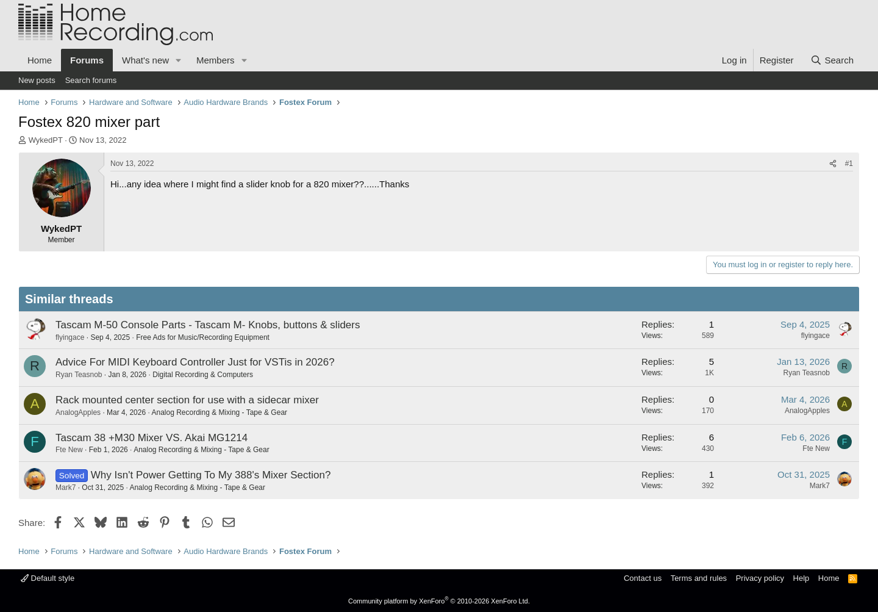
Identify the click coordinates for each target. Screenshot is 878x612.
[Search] (832, 60)
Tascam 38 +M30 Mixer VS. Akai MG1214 (151, 438)
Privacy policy (760, 578)
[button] (178, 60)
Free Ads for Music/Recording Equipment (202, 337)
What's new (145, 60)
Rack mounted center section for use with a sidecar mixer (187, 400)
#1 (849, 163)
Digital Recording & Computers (202, 374)
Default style (47, 578)
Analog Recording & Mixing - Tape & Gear (219, 412)
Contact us (643, 578)
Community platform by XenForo (439, 601)
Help (801, 578)
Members (215, 60)
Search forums (91, 80)
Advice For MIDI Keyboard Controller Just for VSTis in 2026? (195, 362)
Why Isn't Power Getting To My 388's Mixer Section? (211, 475)
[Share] (833, 164)
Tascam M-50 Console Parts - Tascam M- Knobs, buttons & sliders (207, 325)
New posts (36, 80)
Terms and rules (699, 578)
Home (39, 60)
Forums (87, 60)
